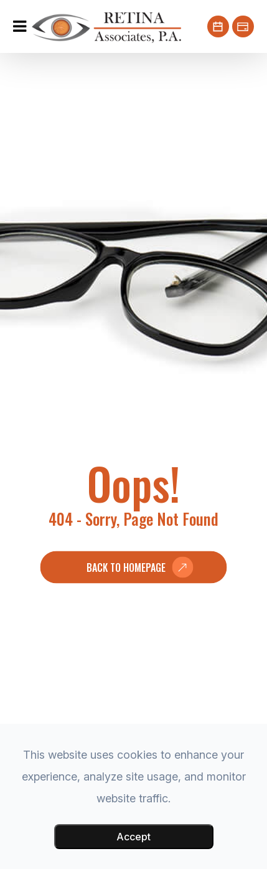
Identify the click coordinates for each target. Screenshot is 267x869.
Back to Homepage (126, 567)
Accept (133, 836)
